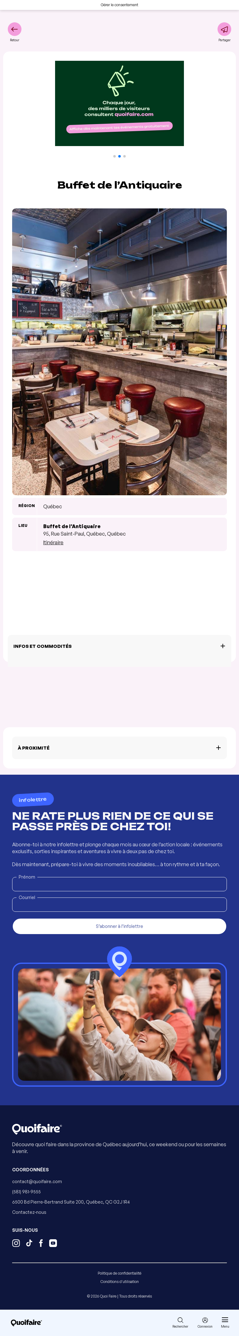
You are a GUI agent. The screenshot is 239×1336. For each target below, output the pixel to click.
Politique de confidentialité (119, 1273)
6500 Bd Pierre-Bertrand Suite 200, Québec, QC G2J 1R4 (71, 1202)
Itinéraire (53, 542)
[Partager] (224, 32)
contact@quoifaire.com (37, 1181)
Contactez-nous (29, 1212)
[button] (114, 156)
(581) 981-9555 (26, 1191)
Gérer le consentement (119, 4)
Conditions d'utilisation (120, 1281)
